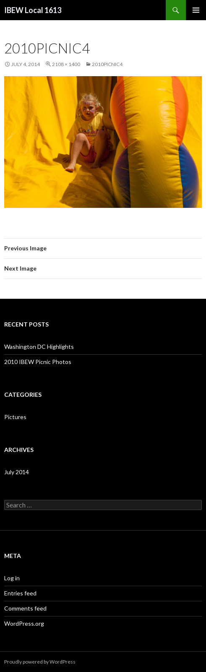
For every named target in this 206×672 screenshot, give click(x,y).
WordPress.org (24, 623)
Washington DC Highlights (39, 346)
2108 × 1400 (66, 64)
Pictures (15, 416)
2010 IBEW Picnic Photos (37, 361)
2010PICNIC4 (107, 64)
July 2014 (16, 471)
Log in (12, 578)
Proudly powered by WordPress (40, 662)
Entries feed (20, 593)
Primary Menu (196, 10)
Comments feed (25, 608)
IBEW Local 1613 (32, 10)
